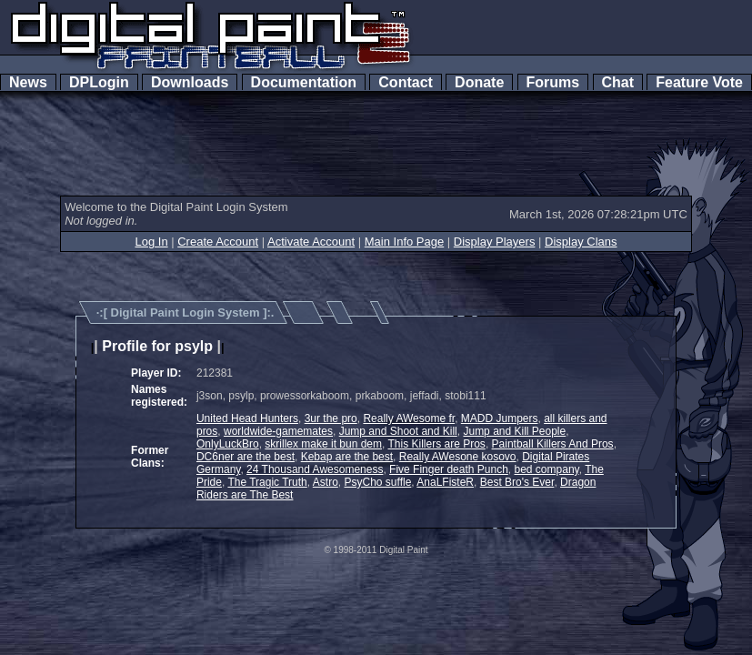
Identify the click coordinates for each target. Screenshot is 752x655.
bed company (547, 469)
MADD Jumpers (499, 418)
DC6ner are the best (245, 456)
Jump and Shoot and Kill (398, 431)
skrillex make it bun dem (323, 444)
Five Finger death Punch (448, 469)
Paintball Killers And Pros (553, 444)
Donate (479, 82)
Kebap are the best (347, 456)
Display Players (495, 241)
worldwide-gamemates (278, 431)
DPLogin (99, 82)
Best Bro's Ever (517, 482)
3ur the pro (331, 418)
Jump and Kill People (514, 431)
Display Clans (581, 241)
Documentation (304, 82)
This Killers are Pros (437, 444)
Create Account (217, 241)
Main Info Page (404, 241)
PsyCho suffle (378, 482)
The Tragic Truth (266, 482)
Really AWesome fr (409, 418)
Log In (151, 241)
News (28, 82)
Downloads (189, 82)
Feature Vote (699, 82)
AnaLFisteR (445, 482)
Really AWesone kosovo (457, 456)
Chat (618, 82)
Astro (325, 482)
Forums (552, 82)
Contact (405, 82)
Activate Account (311, 241)
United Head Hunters (247, 418)
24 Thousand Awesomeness (314, 469)
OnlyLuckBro (227, 444)
